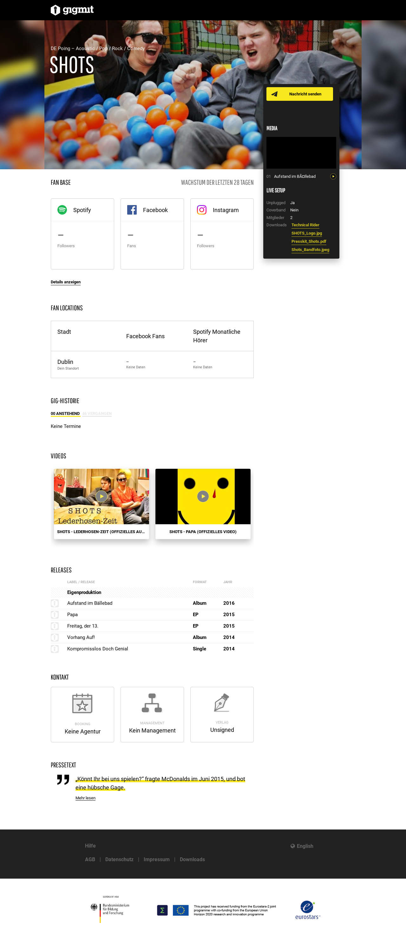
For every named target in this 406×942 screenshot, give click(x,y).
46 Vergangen (97, 413)
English (305, 846)
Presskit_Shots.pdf (308, 241)
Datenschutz (119, 859)
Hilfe (90, 846)
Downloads (192, 859)
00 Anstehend (66, 413)
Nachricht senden (305, 94)
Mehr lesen (85, 798)
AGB (90, 859)
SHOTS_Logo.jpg (306, 233)
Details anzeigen (66, 282)
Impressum (157, 859)
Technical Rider (305, 225)
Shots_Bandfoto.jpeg (310, 249)
